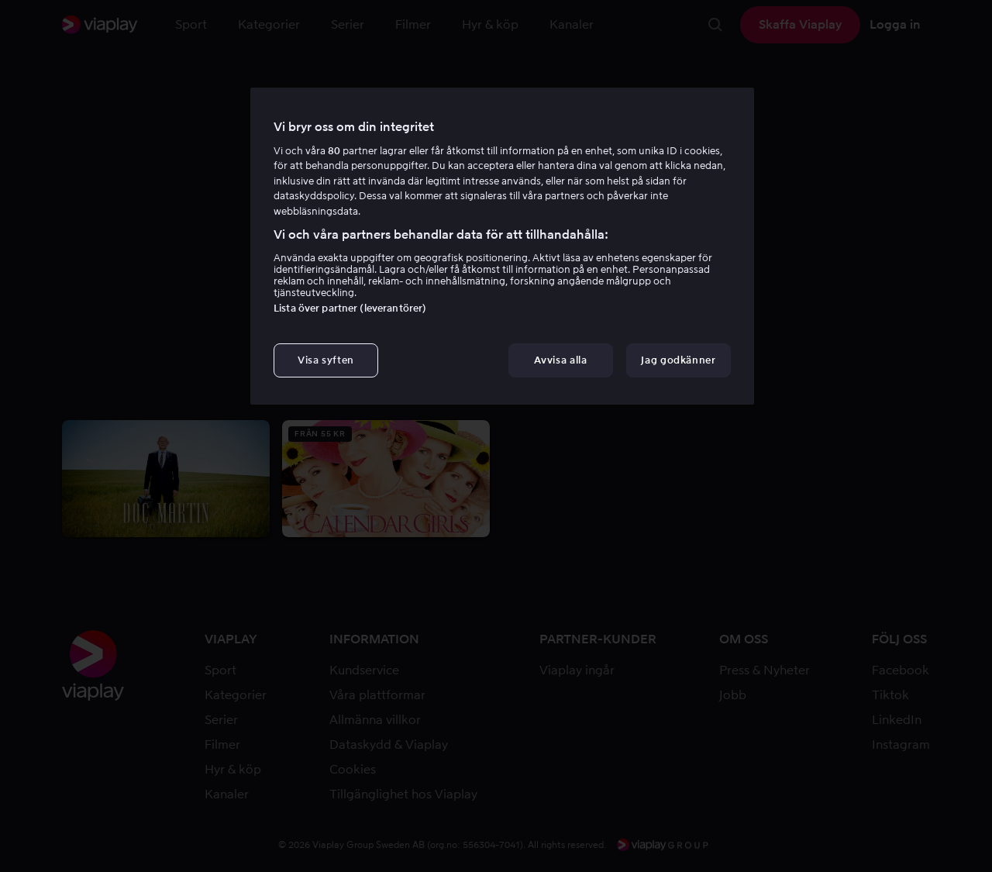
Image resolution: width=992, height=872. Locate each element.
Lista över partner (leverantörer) (350, 308)
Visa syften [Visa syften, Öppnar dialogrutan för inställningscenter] (326, 360)
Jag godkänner (678, 360)
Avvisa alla (560, 360)
